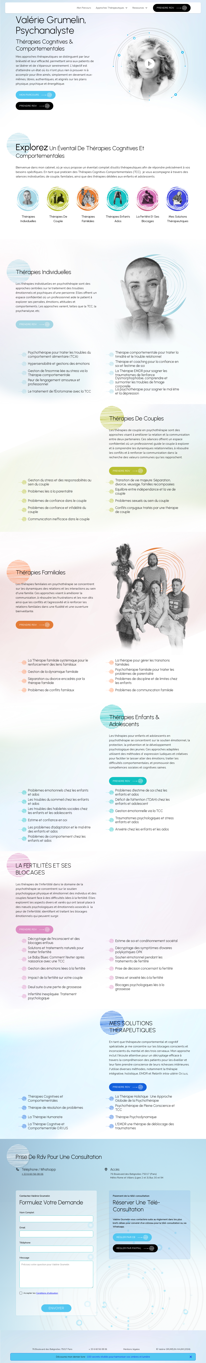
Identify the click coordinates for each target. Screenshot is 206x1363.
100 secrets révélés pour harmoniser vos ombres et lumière (118, 1356)
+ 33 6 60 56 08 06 (32, 1174)
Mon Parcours (84, 7)
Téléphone (25, 1242)
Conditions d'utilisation (47, 1293)
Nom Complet (26, 1212)
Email (22, 1227)
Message (24, 1257)
